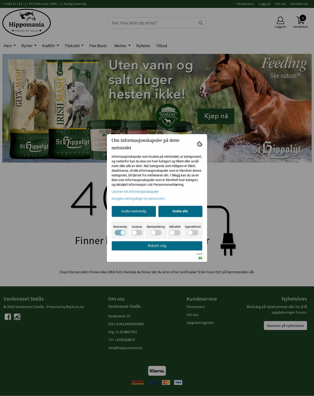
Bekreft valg (157, 246)
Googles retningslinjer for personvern (138, 198)
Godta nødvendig (133, 211)
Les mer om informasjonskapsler (135, 191)
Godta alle (180, 211)
